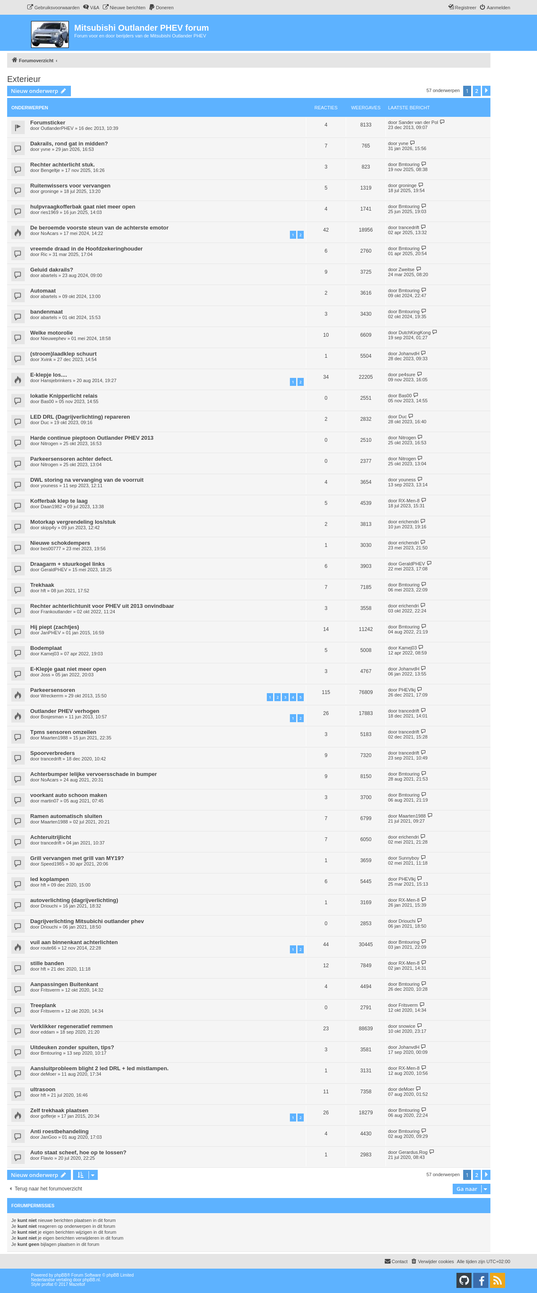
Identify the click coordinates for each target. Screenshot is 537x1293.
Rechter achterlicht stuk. (62, 164)
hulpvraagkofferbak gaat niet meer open (83, 206)
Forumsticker (47, 122)
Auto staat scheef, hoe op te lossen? (78, 1152)
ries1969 (49, 212)
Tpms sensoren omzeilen (63, 732)
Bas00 (47, 401)
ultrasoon (42, 1089)
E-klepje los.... (48, 375)
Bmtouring (409, 164)
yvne (45, 149)
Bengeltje (50, 170)
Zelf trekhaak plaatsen (59, 1110)
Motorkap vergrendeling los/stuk (73, 522)
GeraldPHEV (54, 569)
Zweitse (406, 269)
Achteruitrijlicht (50, 837)
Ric (44, 254)
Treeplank (43, 1005)
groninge (50, 191)
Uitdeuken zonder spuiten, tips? (72, 1047)
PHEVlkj (407, 689)
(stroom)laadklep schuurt (63, 354)
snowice (407, 1026)
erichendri (409, 521)
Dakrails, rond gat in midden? (69, 143)
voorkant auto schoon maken (68, 795)
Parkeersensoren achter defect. (71, 459)
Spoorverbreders (52, 753)
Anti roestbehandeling (59, 1131)
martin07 (50, 800)
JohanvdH (409, 353)
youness (49, 485)
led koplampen (49, 879)
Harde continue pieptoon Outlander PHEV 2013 (92, 438)
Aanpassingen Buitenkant (64, 984)
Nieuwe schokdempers (60, 543)
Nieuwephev (53, 338)
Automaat (43, 291)
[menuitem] (53, 8)
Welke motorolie (51, 333)
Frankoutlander (56, 611)
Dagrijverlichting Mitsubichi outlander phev (87, 921)
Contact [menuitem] (396, 1261)
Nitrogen (49, 443)
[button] (486, 91)
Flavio (47, 1158)
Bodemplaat (46, 648)
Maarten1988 (54, 737)
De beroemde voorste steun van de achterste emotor (99, 227)
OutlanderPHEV (57, 128)
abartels (49, 275)
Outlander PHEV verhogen (64, 711)
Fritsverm (50, 989)
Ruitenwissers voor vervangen (70, 185)
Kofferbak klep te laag (59, 501)
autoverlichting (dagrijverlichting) (74, 900)
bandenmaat (46, 312)
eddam (48, 1031)
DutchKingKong (414, 332)
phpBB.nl (91, 1279)
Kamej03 (50, 653)
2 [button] (476, 91)
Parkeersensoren (52, 690)
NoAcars (49, 233)
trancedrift (409, 227)
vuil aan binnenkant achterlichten (74, 942)
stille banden (47, 963)
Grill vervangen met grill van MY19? (77, 858)
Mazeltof (77, 1284)
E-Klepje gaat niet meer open (68, 669)
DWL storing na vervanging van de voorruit (86, 480)
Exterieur (24, 79)
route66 (48, 947)
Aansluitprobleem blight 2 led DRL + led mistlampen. (99, 1068)
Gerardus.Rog (413, 1152)
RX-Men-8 (409, 500)
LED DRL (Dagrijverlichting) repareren (80, 417)
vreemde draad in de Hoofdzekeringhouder (86, 248)
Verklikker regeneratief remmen (71, 1026)
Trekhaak (42, 585)
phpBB (61, 1275)
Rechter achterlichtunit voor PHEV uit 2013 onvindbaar (102, 606)
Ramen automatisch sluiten (66, 816)
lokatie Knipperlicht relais (64, 396)
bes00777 (51, 548)
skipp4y (48, 527)
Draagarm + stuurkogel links (67, 564)
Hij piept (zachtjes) (54, 627)
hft (43, 590)
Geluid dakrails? (51, 270)
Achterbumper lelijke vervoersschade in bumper (93, 774)
